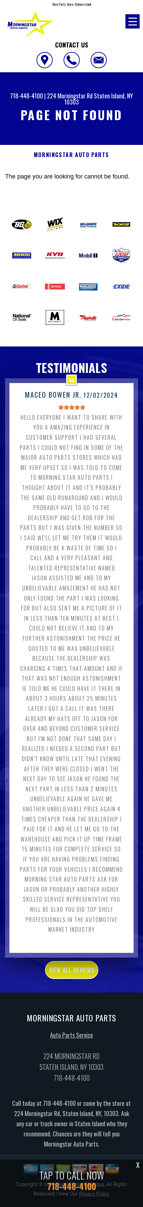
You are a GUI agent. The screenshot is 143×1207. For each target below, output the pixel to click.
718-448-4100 (26, 95)
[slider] (71, 419)
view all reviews (71, 981)
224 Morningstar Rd (70, 95)
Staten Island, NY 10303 (98, 98)
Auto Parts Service (71, 1046)
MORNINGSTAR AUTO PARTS (71, 155)
